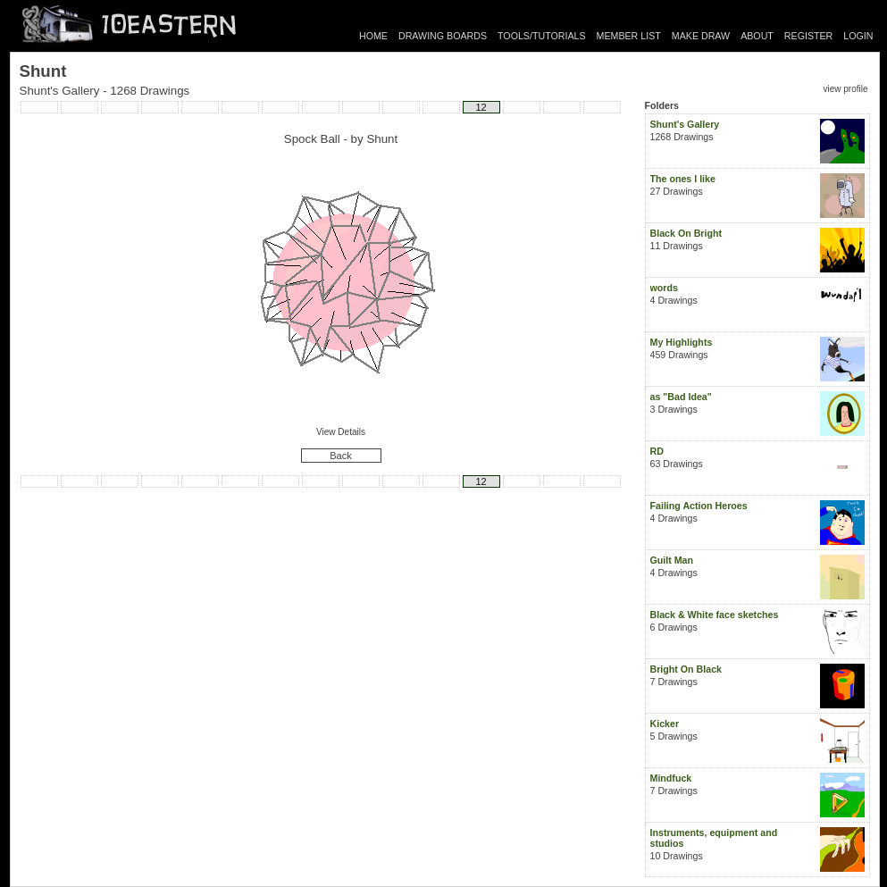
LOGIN (858, 35)
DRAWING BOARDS (442, 35)
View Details (340, 432)
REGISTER (808, 35)
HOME (373, 35)
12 (480, 107)
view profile (845, 89)
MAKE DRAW (701, 35)
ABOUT (757, 35)
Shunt (381, 139)
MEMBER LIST (629, 35)
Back (340, 455)
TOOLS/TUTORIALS (542, 35)
